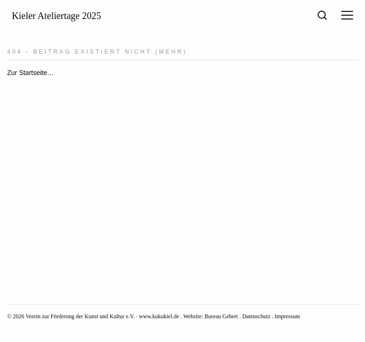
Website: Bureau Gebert (210, 316)
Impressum (287, 316)
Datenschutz (256, 316)
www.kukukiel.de (159, 316)
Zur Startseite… (30, 72)
